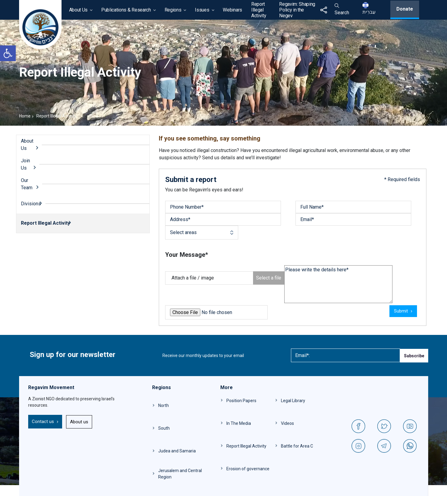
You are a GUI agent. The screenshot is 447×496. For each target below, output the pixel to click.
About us (79, 422)
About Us (78, 10)
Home (25, 116)
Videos (287, 423)
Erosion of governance (247, 468)
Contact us (43, 421)
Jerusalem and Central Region (180, 473)
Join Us (25, 164)
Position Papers (241, 400)
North (163, 405)
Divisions (31, 204)
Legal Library (293, 400)
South (164, 428)
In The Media (238, 423)
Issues (202, 10)
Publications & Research (126, 10)
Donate (404, 9)
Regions (173, 10)
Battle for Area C (297, 446)
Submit (401, 311)
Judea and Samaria (177, 450)
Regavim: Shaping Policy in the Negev (297, 9)
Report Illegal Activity (258, 9)
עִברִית (368, 8)
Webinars (232, 10)
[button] (8, 53)
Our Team (26, 183)
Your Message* (186, 254)
